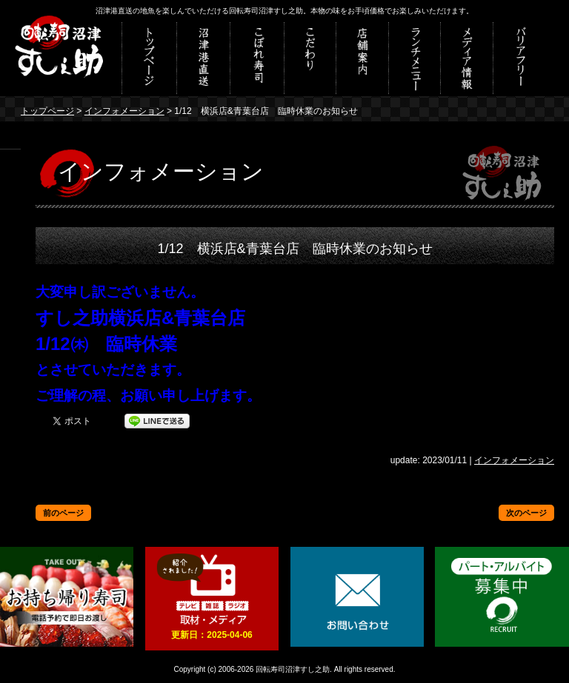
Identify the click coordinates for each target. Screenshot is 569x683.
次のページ (526, 512)
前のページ (63, 512)
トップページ (47, 111)
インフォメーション (124, 111)
